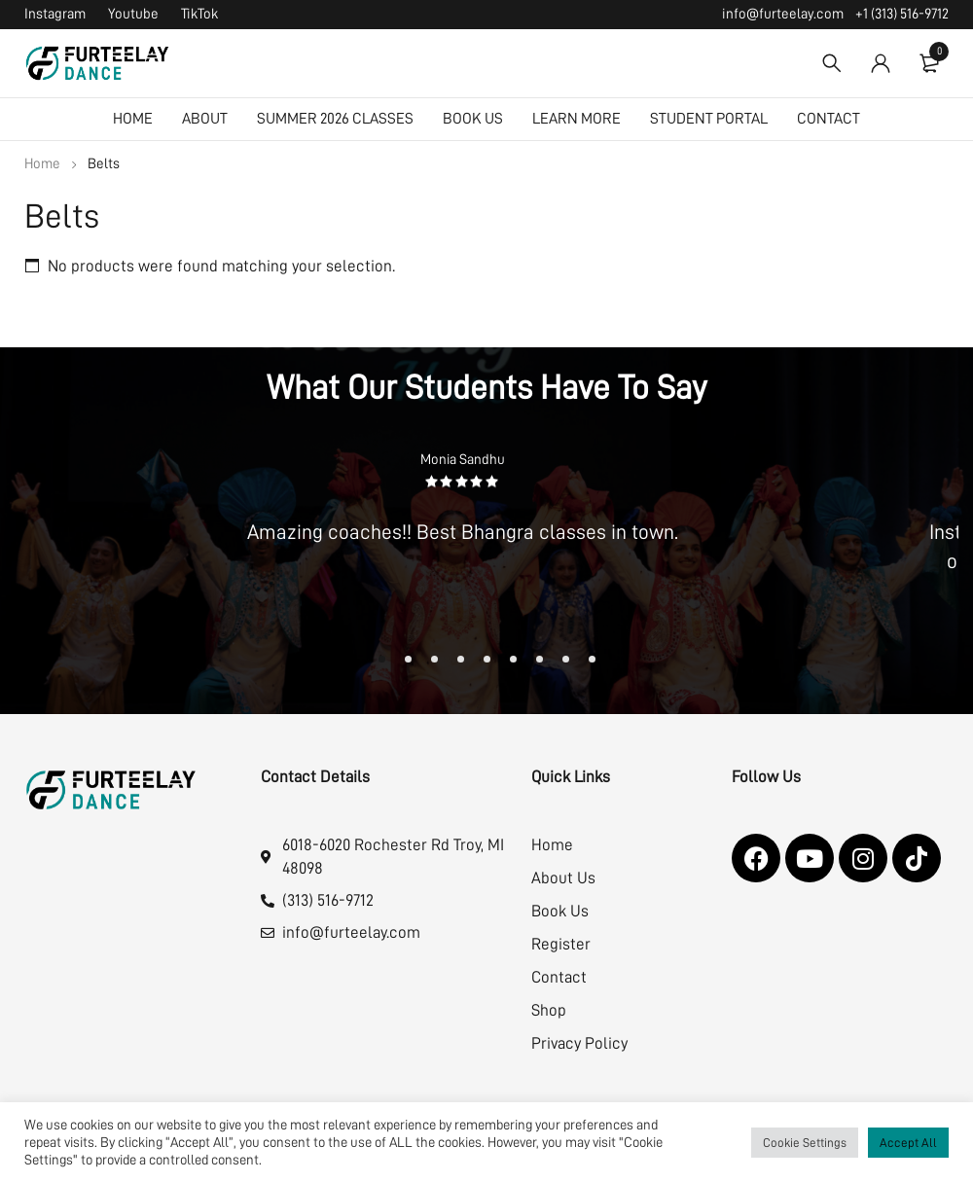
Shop (548, 1010)
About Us (563, 878)
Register (561, 944)
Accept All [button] (908, 1142)
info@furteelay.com (783, 14)
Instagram (55, 14)
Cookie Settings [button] (805, 1142)
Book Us (560, 911)
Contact (559, 977)
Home (42, 164)
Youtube (133, 14)
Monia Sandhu (462, 459)
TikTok (199, 14)
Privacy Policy (579, 1043)
